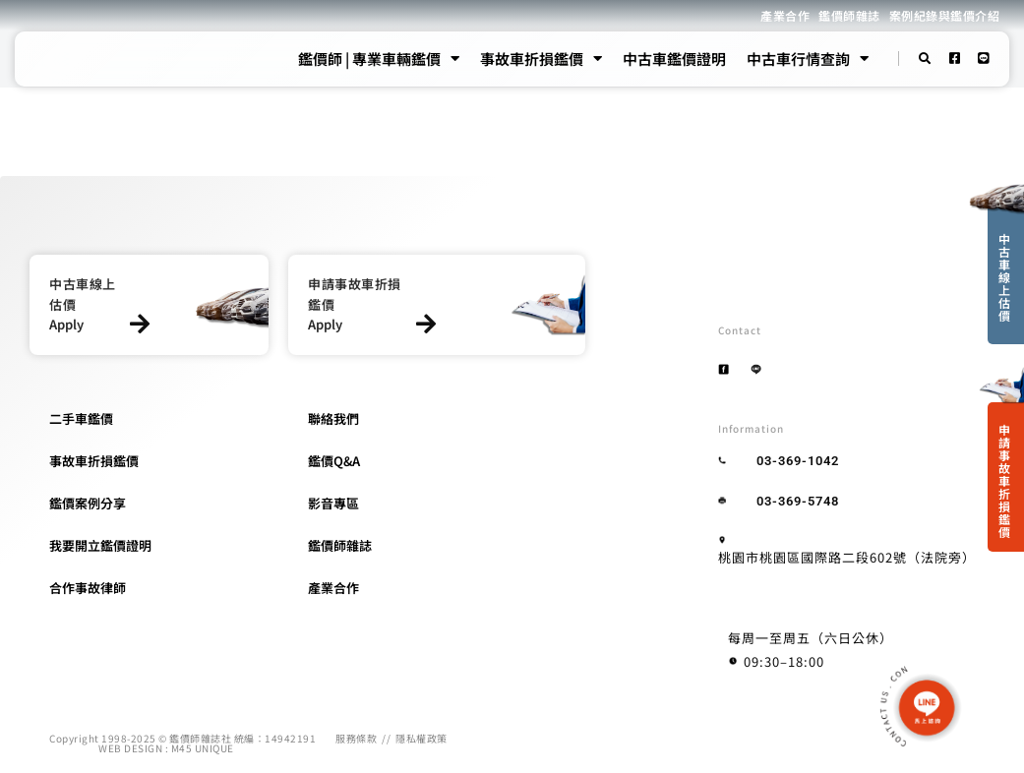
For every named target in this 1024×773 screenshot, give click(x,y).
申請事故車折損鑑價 (1004, 480)
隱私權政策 (421, 738)
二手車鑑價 (81, 418)
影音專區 (333, 503)
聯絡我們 (333, 418)
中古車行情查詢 (808, 59)
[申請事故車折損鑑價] (425, 324)
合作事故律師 (87, 587)
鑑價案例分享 (87, 503)
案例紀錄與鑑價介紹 (944, 15)
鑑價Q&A (334, 460)
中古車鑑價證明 (674, 58)
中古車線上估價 (1004, 277)
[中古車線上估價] (139, 324)
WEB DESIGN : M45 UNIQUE (166, 748)
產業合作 (785, 15)
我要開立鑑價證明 (100, 545)
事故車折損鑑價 (541, 59)
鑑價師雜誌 (849, 15)
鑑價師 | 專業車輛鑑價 (378, 59)
